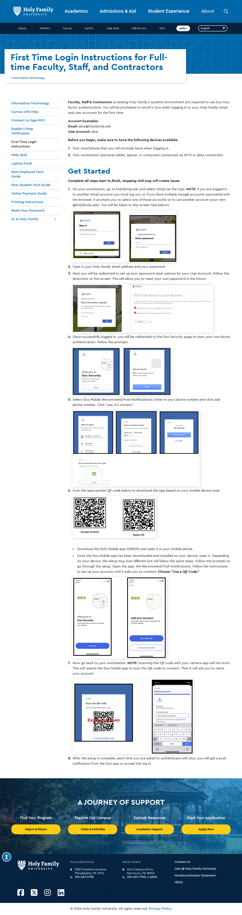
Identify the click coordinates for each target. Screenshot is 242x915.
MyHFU (89, 28)
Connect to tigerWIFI (28, 120)
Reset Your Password (27, 210)
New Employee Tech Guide (27, 174)
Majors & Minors (36, 829)
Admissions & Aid (118, 11)
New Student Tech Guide (30, 185)
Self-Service (139, 28)
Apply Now (206, 829)
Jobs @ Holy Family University (195, 868)
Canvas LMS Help (24, 111)
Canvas (67, 28)
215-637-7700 (84, 877)
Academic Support (149, 829)
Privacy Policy (160, 908)
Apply (183, 28)
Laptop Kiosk (21, 163)
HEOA (179, 882)
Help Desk (113, 28)
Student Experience (168, 11)
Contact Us (182, 861)
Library (22, 28)
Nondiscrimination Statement (195, 875)
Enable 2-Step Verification (22, 131)
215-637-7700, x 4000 (142, 877)
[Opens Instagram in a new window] (47, 893)
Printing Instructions (27, 202)
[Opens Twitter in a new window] (34, 893)
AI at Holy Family (25, 219)
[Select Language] (212, 28)
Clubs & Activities (93, 829)
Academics (76, 11)
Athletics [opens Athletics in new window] (45, 28)
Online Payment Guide (29, 193)
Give (162, 28)
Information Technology (29, 78)
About (207, 11)
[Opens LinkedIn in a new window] (61, 893)
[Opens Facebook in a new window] (20, 893)
